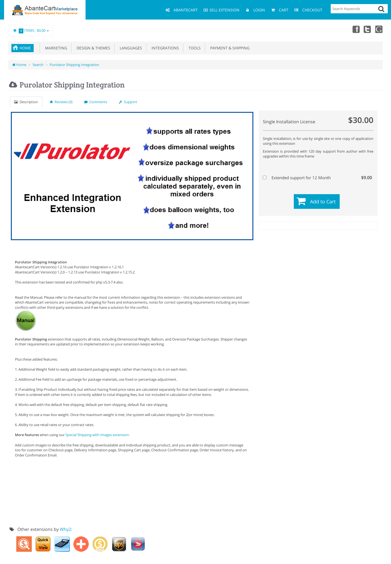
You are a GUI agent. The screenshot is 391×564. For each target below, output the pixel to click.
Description (26, 101)
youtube (379, 29)
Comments (95, 101)
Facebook (355, 29)
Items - (30, 30)
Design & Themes (92, 48)
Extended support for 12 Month (317, 178)
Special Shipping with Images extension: (97, 434)
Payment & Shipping (229, 48)
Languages (130, 48)
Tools (193, 48)
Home (25, 48)
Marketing (55, 48)
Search (38, 64)
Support (128, 101)
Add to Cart (323, 201)
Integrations (164, 48)
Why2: (66, 529)
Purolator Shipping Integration (74, 64)
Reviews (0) (61, 101)
